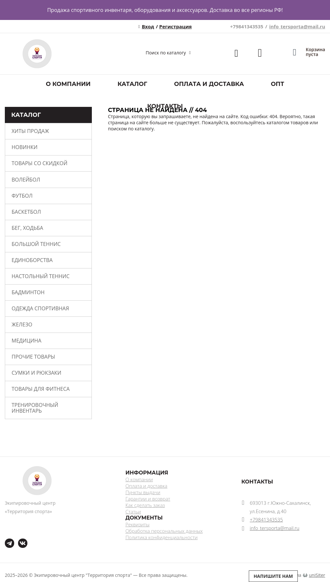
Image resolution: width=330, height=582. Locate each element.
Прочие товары (33, 356)
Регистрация (175, 26)
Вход (148, 26)
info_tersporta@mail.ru (297, 26)
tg (9, 543)
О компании (68, 84)
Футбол (22, 195)
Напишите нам (273, 576)
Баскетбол (26, 211)
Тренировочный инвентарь (35, 407)
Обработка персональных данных (164, 531)
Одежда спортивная (40, 308)
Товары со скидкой (39, 163)
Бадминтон (28, 292)
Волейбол (26, 179)
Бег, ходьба (27, 227)
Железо (22, 324)
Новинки (24, 147)
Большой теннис (36, 244)
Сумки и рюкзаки (36, 372)
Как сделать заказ (145, 505)
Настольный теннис (41, 276)
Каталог (132, 84)
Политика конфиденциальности (161, 537)
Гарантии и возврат (147, 498)
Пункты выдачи (142, 492)
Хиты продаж (30, 131)
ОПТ (277, 84)
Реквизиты (137, 524)
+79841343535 (246, 26)
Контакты (165, 106)
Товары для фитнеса (41, 388)
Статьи (133, 511)
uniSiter (317, 575)
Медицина (26, 340)
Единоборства (32, 260)
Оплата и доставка (209, 84)
